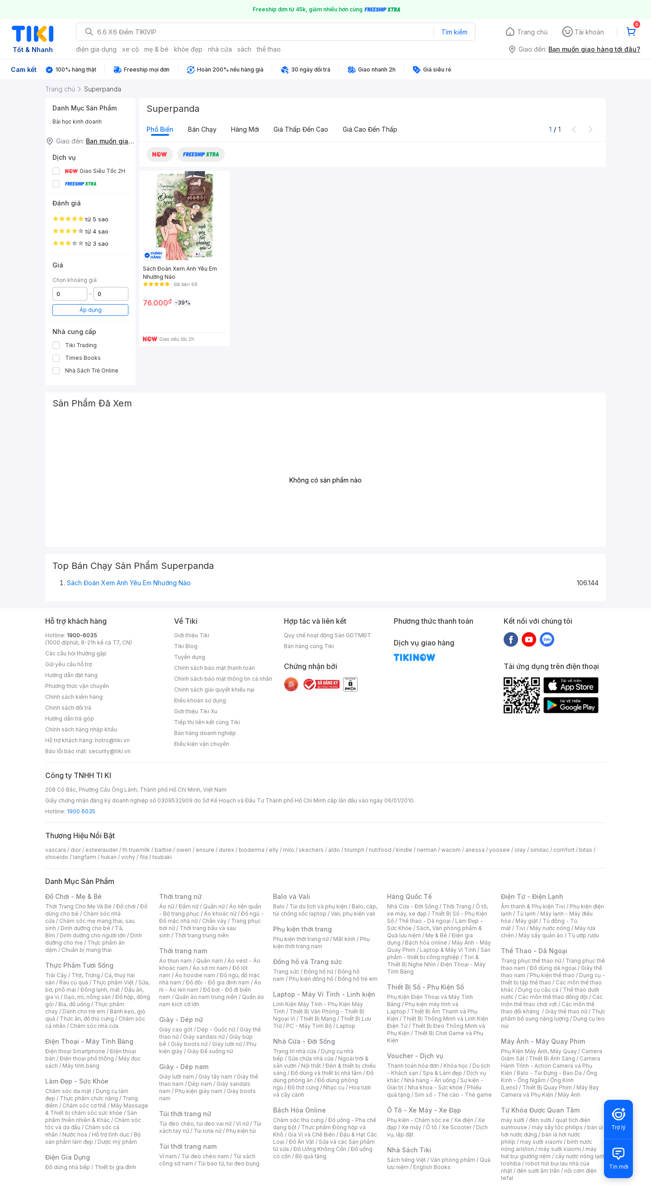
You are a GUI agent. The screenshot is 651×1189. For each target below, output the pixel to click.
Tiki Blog (186, 646)
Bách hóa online (426, 942)
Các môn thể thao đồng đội (553, 996)
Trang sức (286, 971)
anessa (475, 849)
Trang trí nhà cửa (294, 1051)
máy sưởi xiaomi (559, 1149)
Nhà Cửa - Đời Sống (304, 1041)
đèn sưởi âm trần (538, 1170)
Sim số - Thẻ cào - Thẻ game (453, 1094)
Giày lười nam (176, 1076)
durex (226, 849)
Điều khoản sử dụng (200, 700)
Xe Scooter (457, 1127)
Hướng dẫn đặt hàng (71, 675)
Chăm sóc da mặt (68, 1091)
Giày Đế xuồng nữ (210, 1051)
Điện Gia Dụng (67, 1157)
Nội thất (311, 1065)
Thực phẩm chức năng (89, 1098)
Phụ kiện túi (241, 1130)
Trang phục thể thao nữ (531, 960)
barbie (163, 849)
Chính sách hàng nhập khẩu (81, 729)
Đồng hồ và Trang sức (307, 961)
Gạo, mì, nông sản (87, 996)
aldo (334, 849)
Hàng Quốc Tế (409, 896)
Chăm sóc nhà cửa (94, 1025)
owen (183, 849)
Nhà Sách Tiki (409, 1150)
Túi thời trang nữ (185, 1113)
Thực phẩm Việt (113, 982)
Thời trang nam (183, 951)
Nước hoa (74, 1134)
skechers (311, 849)
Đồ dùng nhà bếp (67, 1167)
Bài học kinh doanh (77, 121)
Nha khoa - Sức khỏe (435, 1087)
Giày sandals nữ (204, 1036)
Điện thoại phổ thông (87, 1058)
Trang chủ (532, 32)
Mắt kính (344, 939)
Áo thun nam (175, 960)
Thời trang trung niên (202, 935)
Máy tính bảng (80, 1065)
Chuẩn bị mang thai (86, 949)
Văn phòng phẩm (452, 1159)
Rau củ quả (73, 982)
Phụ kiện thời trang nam (321, 943)
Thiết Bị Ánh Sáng (552, 1058)
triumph (354, 849)
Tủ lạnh (526, 913)
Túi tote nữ (207, 1130)
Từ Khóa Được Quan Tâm (540, 1110)
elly (273, 849)
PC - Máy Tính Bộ (309, 1025)
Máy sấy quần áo (541, 935)
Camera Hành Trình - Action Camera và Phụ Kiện (550, 1065)
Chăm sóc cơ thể (84, 1105)
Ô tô (431, 1127)
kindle (404, 849)
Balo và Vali (291, 896)
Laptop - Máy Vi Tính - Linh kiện (324, 994)
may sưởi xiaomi (541, 1141)
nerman (427, 849)
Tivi (520, 928)
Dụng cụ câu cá (538, 989)
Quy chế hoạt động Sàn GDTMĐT (327, 635)
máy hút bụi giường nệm (549, 1153)
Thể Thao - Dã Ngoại (534, 951)
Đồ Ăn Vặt (301, 1141)
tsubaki (162, 857)
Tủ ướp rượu (583, 935)
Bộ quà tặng (310, 1156)
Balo (279, 906)
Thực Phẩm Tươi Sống (79, 965)
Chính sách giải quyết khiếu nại (214, 689)
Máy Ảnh (569, 1094)
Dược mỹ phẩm (117, 1141)
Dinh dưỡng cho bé (85, 928)
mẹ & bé (156, 49)
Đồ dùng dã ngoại (553, 968)
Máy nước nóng (550, 928)
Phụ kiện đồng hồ (311, 978)
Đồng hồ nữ (318, 971)
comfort (564, 849)
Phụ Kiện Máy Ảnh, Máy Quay (539, 1051)
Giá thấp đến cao (301, 129)
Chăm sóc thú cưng (298, 1120)
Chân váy (214, 920)
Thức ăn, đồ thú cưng (87, 1018)
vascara (55, 849)
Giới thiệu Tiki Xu (195, 711)
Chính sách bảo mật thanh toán (214, 667)
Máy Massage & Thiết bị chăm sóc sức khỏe (96, 1109)
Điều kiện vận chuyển (201, 743)
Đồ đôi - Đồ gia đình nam (218, 982)
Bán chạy (202, 129)
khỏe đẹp (188, 49)
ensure (205, 849)
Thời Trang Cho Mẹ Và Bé (78, 906)
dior (76, 849)
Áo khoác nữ (220, 913)
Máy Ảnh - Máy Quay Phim (543, 1041)
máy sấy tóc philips (557, 1127)
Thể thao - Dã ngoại (424, 920)
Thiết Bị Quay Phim (547, 1087)
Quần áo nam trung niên (206, 996)
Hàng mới (245, 129)
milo (288, 849)
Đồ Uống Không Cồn (319, 1149)
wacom (451, 849)
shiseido (56, 857)
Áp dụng (91, 309)
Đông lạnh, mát (100, 989)
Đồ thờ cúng (303, 1087)
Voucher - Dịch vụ (415, 1056)
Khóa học (455, 1065)
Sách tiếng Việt (406, 1159)
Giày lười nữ (227, 1044)
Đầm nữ (188, 906)
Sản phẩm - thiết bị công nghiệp (439, 953)
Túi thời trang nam (188, 1146)
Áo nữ (166, 906)
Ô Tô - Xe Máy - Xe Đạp (424, 1110)
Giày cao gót (176, 1029)
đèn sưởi (540, 1120)
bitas (585, 849)
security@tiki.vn (110, 751)
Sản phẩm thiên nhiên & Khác (91, 1116)
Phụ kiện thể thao (552, 975)
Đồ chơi (126, 906)
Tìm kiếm (454, 32)
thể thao (269, 49)
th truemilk (136, 849)
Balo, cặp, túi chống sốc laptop (325, 910)
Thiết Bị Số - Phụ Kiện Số (425, 987)
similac (539, 849)
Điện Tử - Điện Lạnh (532, 896)
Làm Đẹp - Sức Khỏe (76, 1081)
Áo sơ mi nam (210, 968)
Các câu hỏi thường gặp (76, 653)
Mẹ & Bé (436, 935)
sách (244, 49)
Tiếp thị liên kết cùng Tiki (207, 722)
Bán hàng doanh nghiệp (205, 733)
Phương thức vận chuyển (77, 686)
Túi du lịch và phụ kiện (318, 906)
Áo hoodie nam (195, 975)
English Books (432, 1167)
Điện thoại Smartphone (75, 1051)
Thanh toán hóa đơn (413, 1065)
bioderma (251, 849)
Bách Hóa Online (299, 1110)
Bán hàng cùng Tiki (309, 646)
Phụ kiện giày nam (198, 1091)
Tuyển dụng (189, 657)
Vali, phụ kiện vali (353, 913)
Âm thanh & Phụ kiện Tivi (533, 906)
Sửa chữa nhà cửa (311, 1058)
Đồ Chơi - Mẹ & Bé (73, 896)
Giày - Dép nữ (181, 1019)
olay (520, 849)
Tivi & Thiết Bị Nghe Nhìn (433, 961)
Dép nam (200, 1083)
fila (144, 857)
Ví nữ (242, 1123)
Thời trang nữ (180, 896)
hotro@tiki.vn (112, 740)
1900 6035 (81, 811)
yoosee (499, 849)
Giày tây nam (215, 1076)
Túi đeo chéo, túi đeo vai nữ (195, 1123)
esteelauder (101, 849)
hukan (109, 857)
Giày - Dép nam (183, 1066)
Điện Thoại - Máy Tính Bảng (89, 1041)
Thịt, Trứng (85, 975)
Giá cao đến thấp (370, 129)
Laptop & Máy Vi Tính (448, 949)
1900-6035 (82, 635)
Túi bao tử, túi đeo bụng (228, 1163)
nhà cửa (220, 49)
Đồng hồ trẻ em (357, 978)
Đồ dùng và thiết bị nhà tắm (326, 1073)
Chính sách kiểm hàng (74, 696)
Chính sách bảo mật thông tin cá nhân (223, 678)
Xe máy (411, 1127)
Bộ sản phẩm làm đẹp (93, 1138)
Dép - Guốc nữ (216, 1029)
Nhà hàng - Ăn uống (430, 1080)
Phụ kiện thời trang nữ (301, 939)
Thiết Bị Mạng (318, 1018)
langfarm (84, 857)
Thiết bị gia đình (115, 1167)
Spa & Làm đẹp (442, 1073)
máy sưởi (512, 1120)
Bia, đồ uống (74, 1004)
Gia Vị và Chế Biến (311, 1134)
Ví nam (168, 1156)
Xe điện (463, 1120)
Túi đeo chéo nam (205, 1156)
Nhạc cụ (333, 1087)
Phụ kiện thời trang (302, 929)
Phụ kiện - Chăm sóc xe (418, 1120)
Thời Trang (457, 906)
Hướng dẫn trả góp (69, 718)
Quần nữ (214, 906)
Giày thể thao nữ (566, 1011)
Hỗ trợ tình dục (110, 1134)
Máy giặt (526, 920)
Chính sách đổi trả (68, 707)
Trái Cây (56, 975)
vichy (128, 857)
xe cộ (130, 49)
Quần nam (209, 960)
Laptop (345, 1025)
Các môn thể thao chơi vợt (552, 1000)
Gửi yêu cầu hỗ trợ (68, 664)
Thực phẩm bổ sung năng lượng (553, 1015)
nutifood (380, 849)
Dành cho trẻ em (83, 1011)
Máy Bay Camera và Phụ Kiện (550, 1091)
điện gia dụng (96, 49)
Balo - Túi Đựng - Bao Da (549, 1073)
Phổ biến (160, 129)
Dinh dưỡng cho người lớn (93, 935)
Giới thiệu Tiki (191, 635)
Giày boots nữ (189, 1044)
